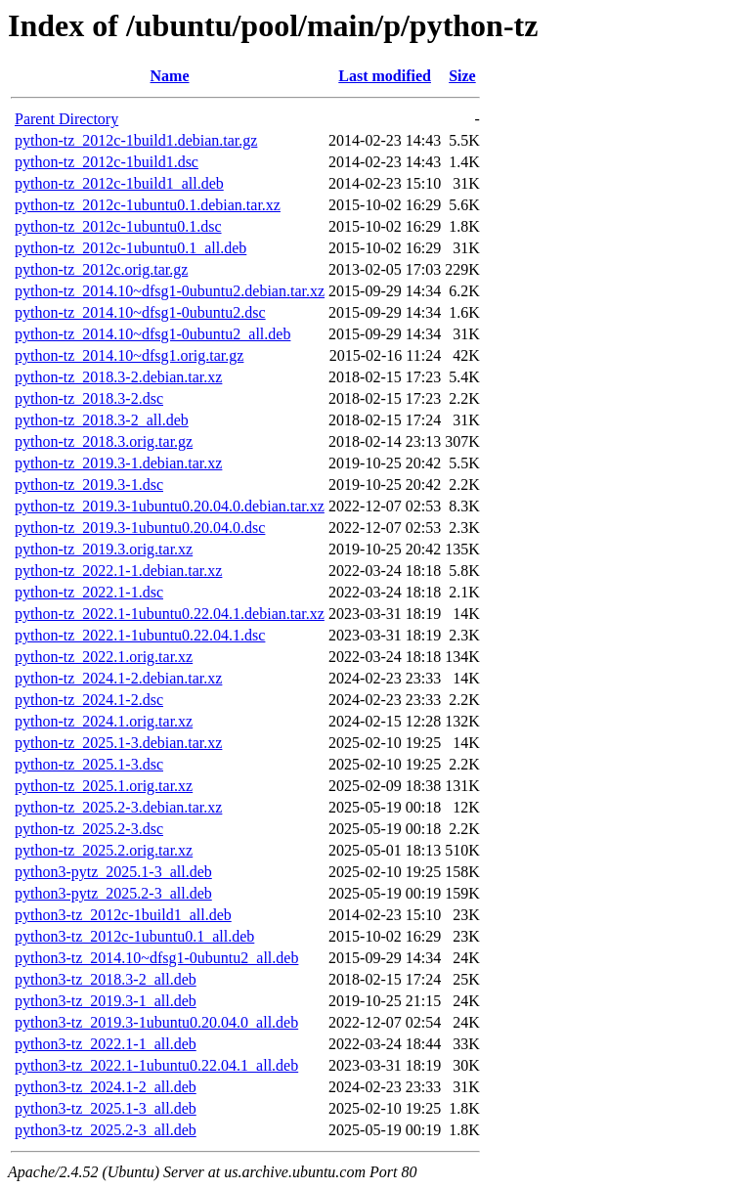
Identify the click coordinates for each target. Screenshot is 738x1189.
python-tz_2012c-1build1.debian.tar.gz (136, 140)
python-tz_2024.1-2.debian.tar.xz (118, 678)
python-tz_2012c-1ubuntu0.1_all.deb (130, 248)
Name (170, 75)
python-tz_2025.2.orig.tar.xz (104, 850)
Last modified (384, 75)
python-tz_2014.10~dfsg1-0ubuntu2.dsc (140, 312)
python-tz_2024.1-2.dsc (89, 699)
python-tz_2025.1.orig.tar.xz (104, 785)
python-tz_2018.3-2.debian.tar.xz (118, 377)
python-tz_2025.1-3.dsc (89, 764)
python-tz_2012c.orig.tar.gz (101, 269)
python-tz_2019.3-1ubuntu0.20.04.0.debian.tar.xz (170, 506)
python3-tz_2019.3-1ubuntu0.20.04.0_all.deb (156, 1022)
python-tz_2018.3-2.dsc (89, 398)
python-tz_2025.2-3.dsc (89, 828)
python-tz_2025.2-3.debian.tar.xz (118, 807)
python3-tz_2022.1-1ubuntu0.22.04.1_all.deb (156, 1065)
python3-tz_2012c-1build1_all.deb (123, 914)
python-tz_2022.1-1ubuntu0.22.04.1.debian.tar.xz (170, 613)
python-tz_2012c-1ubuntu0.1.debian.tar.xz (148, 205)
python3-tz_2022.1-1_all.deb (105, 1043)
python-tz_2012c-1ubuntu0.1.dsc (118, 226)
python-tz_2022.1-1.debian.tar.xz (118, 570)
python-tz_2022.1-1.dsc (89, 592)
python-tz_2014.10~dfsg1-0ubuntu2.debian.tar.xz (170, 291)
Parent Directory (66, 118)
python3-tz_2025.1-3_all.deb (105, 1108)
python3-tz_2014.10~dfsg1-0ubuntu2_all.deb (156, 957)
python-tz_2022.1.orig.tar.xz (104, 656)
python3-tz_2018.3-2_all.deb (105, 979)
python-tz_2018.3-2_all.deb (102, 420)
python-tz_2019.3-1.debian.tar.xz (118, 463)
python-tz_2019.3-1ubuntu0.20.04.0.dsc (140, 527)
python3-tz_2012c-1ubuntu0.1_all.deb (134, 936)
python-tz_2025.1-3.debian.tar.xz (118, 742)
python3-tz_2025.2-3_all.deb (105, 1130)
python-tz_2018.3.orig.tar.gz (104, 441)
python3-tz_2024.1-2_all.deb (105, 1087)
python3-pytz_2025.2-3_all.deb (113, 893)
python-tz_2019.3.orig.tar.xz (104, 549)
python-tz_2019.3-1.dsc (89, 484)
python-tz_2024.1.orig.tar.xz (104, 721)
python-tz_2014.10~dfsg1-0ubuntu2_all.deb (152, 334)
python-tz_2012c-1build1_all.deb (119, 183)
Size (462, 75)
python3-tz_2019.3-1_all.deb (105, 1000)
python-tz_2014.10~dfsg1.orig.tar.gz (129, 355)
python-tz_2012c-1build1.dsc (106, 162)
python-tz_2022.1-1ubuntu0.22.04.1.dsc (140, 635)
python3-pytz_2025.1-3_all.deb (113, 871)
